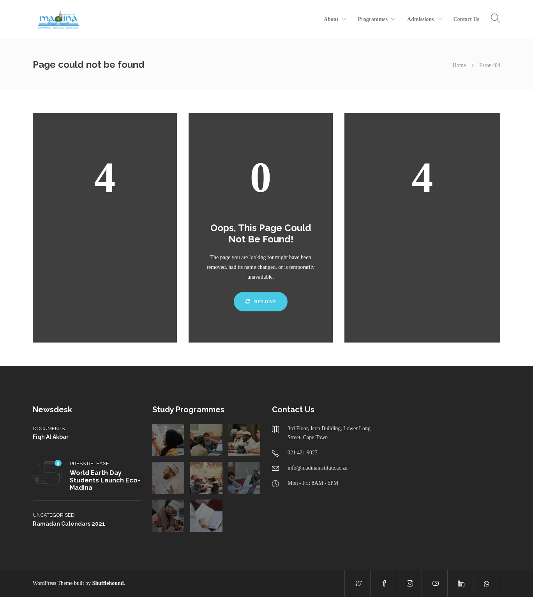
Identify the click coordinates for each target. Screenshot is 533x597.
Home (459, 65)
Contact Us (467, 19)
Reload (260, 301)
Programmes (373, 19)
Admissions (420, 19)
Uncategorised (54, 515)
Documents (49, 428)
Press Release (89, 463)
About (331, 19)
